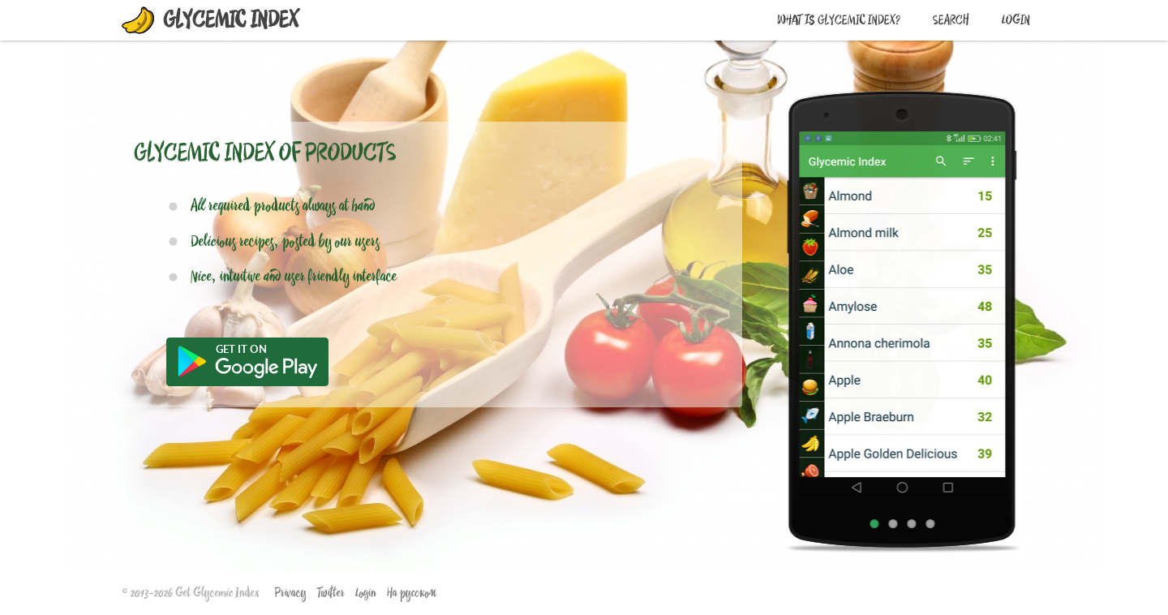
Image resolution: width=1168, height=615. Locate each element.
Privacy (291, 593)
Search (951, 20)
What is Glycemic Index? (838, 20)
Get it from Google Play (247, 362)
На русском (411, 593)
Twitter (331, 593)
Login (1016, 20)
